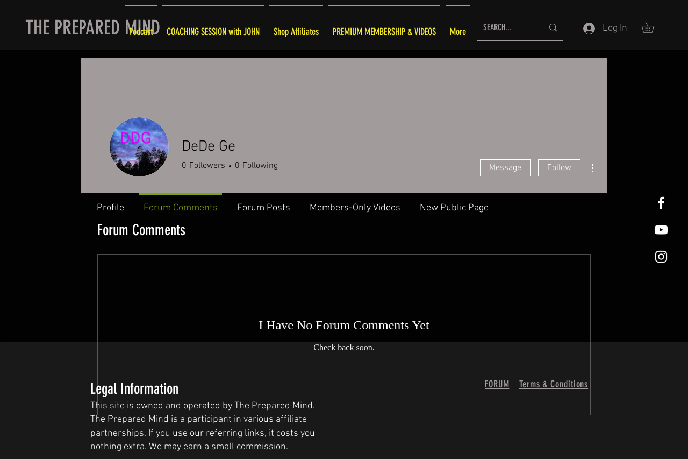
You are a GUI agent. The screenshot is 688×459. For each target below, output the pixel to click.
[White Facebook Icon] (661, 203)
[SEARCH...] (505, 27)
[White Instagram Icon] (661, 257)
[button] (652, 27)
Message (505, 168)
